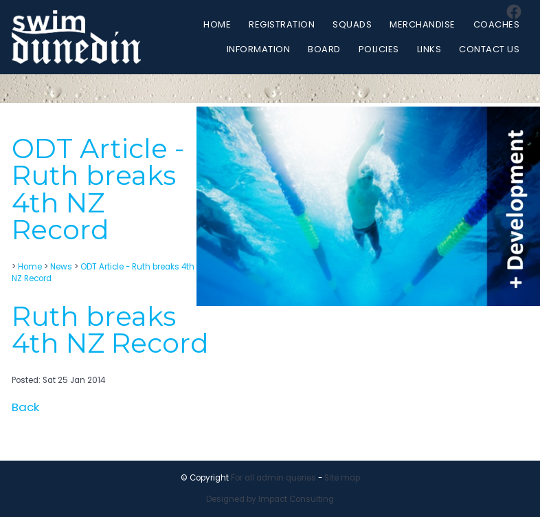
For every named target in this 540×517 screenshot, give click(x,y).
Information (259, 49)
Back (25, 407)
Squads (352, 24)
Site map (342, 477)
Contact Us (489, 49)
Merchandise (422, 24)
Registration (282, 24)
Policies (379, 49)
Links (429, 49)
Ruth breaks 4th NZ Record (110, 330)
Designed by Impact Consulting (270, 499)
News (61, 266)
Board (324, 49)
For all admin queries (273, 477)
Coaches (496, 24)
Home (217, 24)
